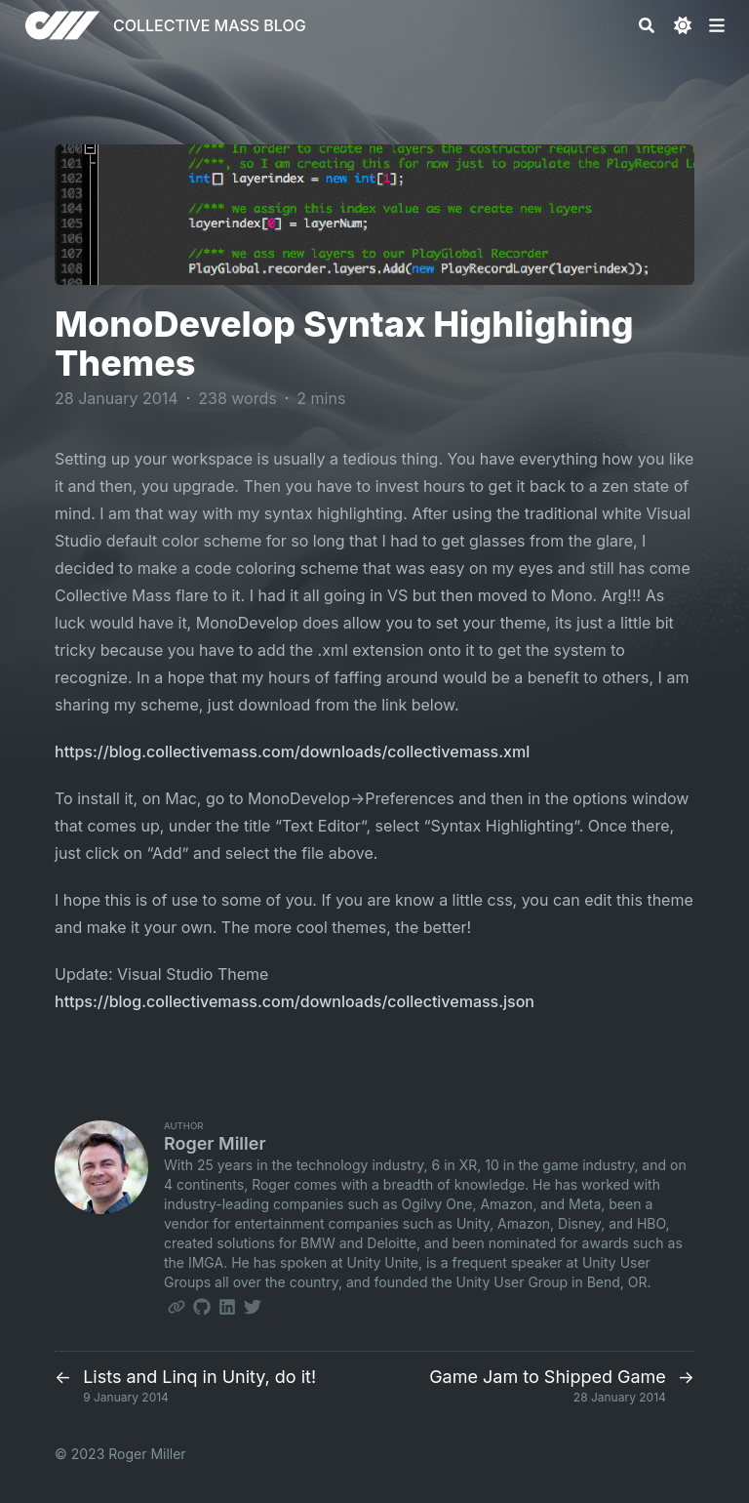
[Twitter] (252, 1306)
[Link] (176, 1306)
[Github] (202, 1306)
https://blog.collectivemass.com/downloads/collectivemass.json (294, 1001)
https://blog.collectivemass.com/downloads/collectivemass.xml (292, 751)
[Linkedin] (227, 1306)
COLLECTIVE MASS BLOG (209, 25)
